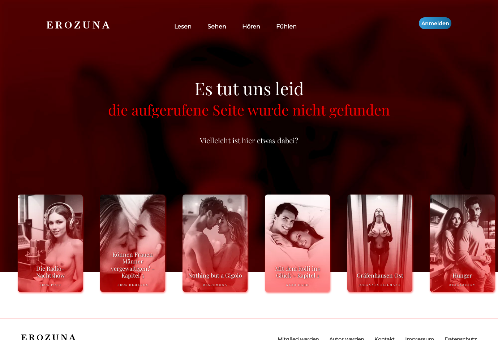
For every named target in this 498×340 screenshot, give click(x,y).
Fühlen (286, 26)
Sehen (216, 26)
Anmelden (435, 23)
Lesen (183, 26)
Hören (251, 26)
